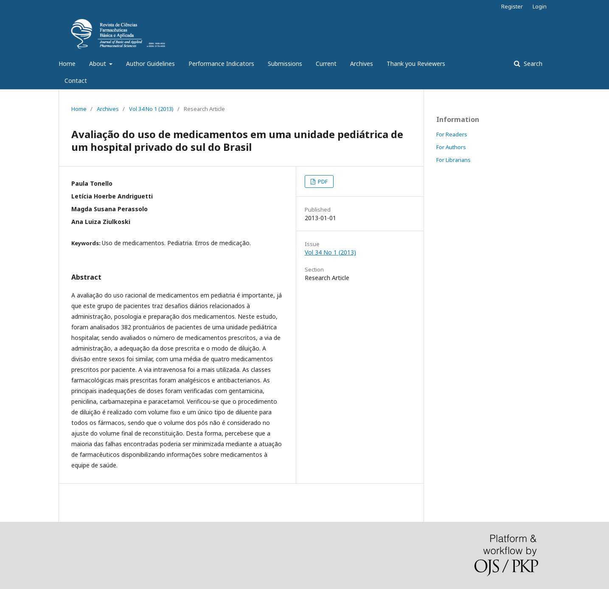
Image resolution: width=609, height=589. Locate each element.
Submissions (285, 63)
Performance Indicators (221, 63)
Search (532, 63)
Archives (361, 63)
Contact (76, 80)
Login (540, 6)
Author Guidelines (150, 63)
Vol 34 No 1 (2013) (151, 109)
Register (512, 6)
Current (326, 63)
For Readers (451, 134)
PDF (322, 181)
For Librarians (453, 160)
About (98, 63)
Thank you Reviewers (416, 63)
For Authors (451, 147)
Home (67, 63)
